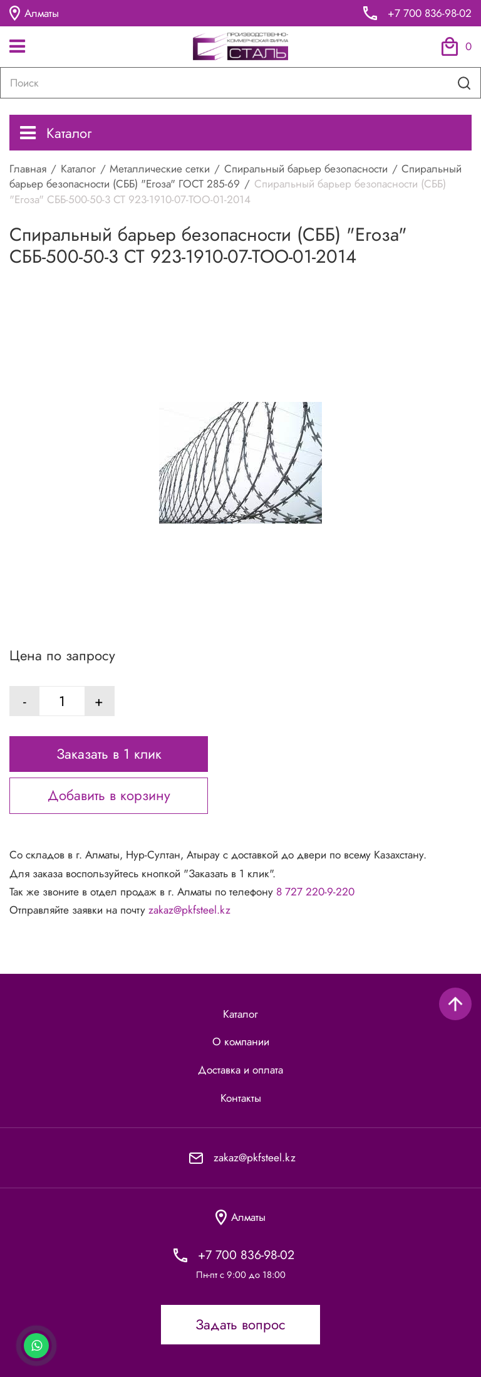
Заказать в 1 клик (109, 754)
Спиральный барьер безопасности (306, 168)
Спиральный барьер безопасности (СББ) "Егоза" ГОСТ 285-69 (235, 176)
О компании (240, 1041)
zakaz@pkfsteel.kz (189, 909)
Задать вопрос (240, 1324)
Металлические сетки (160, 168)
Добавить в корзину (109, 795)
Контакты (240, 1097)
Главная (27, 168)
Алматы (34, 13)
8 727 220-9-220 (315, 891)
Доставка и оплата (240, 1069)
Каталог (55, 133)
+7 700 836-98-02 (430, 13)
